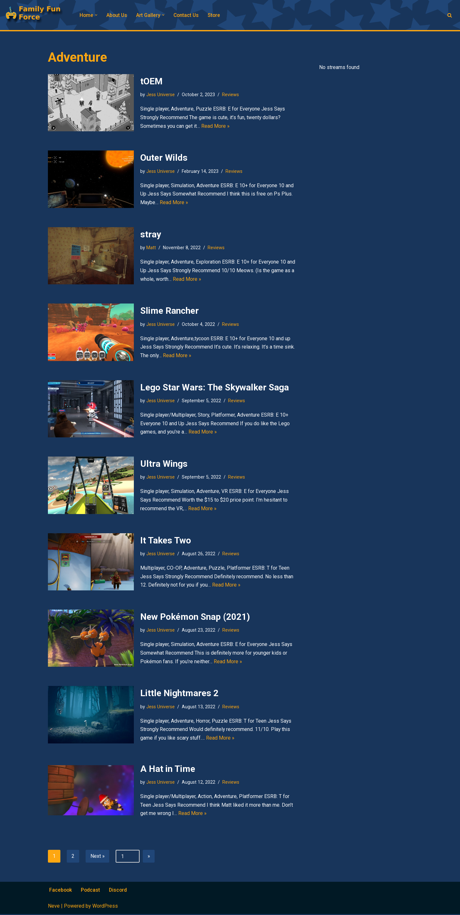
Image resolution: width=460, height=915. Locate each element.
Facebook (61, 891)
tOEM (151, 81)
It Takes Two (165, 540)
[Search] (449, 15)
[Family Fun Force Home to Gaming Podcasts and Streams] (37, 15)
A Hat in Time (167, 769)
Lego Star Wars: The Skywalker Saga (214, 387)
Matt (151, 247)
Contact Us (187, 15)
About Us (117, 15)
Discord (119, 891)
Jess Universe (160, 94)
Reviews (230, 94)
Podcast (91, 891)
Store (216, 15)
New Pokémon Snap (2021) (195, 616)
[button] (96, 15)
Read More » (216, 126)
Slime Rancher (169, 310)
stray (150, 234)
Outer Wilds (164, 157)
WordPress (105, 907)
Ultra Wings (164, 463)
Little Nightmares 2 (179, 693)
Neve (54, 907)
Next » (97, 857)
